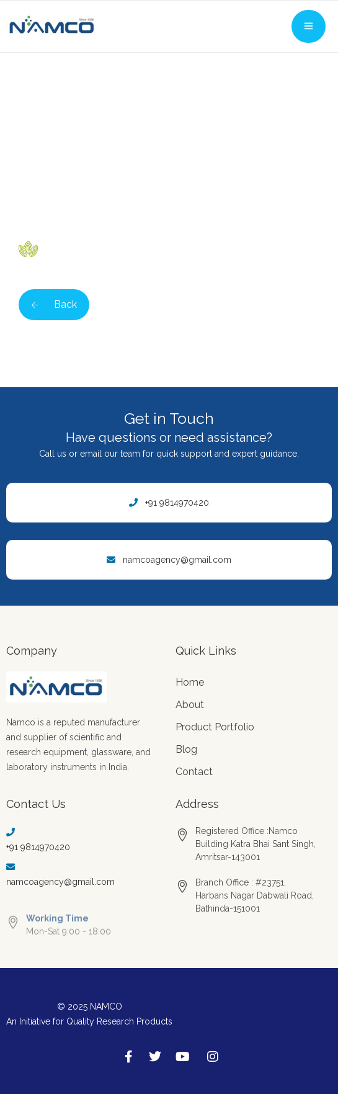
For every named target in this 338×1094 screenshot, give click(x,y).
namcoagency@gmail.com (177, 560)
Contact (194, 772)
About (190, 705)
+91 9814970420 (177, 503)
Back (54, 304)
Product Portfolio (215, 727)
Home (190, 682)
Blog (186, 749)
